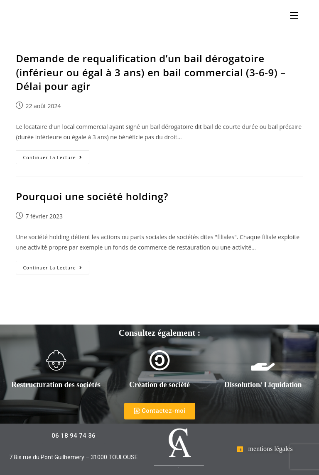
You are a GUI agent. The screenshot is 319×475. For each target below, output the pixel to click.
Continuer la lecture (56, 155)
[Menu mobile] (294, 15)
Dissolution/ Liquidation (263, 384)
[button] (159, 411)
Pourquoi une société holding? (92, 196)
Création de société (159, 384)
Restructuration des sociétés (56, 384)
